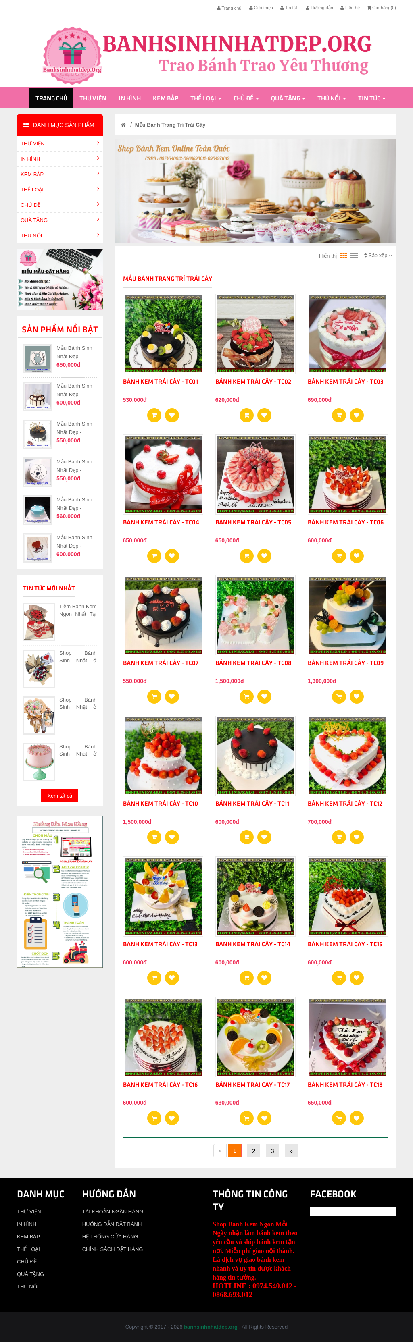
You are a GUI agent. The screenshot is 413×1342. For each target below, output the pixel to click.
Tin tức (289, 7)
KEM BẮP (165, 99)
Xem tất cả (59, 796)
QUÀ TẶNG (288, 99)
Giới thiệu (261, 7)
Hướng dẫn (319, 7)
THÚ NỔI (331, 99)
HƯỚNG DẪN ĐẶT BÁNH (112, 1224)
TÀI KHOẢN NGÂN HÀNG (113, 1212)
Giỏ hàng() (381, 7)
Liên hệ (350, 7)
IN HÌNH (130, 99)
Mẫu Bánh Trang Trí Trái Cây (170, 125)
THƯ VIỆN (92, 99)
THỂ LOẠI (205, 99)
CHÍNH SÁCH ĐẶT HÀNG (112, 1249)
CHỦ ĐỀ (246, 99)
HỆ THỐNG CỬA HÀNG (110, 1237)
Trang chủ (229, 8)
